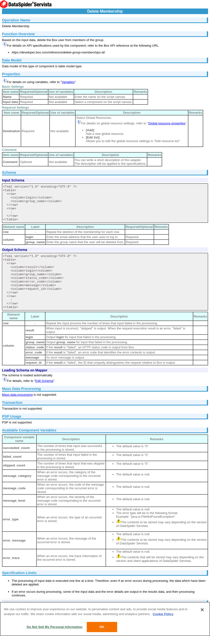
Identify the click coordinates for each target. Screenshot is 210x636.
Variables (68, 82)
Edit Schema (44, 381)
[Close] (202, 609)
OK (101, 627)
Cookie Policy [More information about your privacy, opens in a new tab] (163, 614)
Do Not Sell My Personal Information (54, 627)
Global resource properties (166, 123)
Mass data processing (17, 394)
